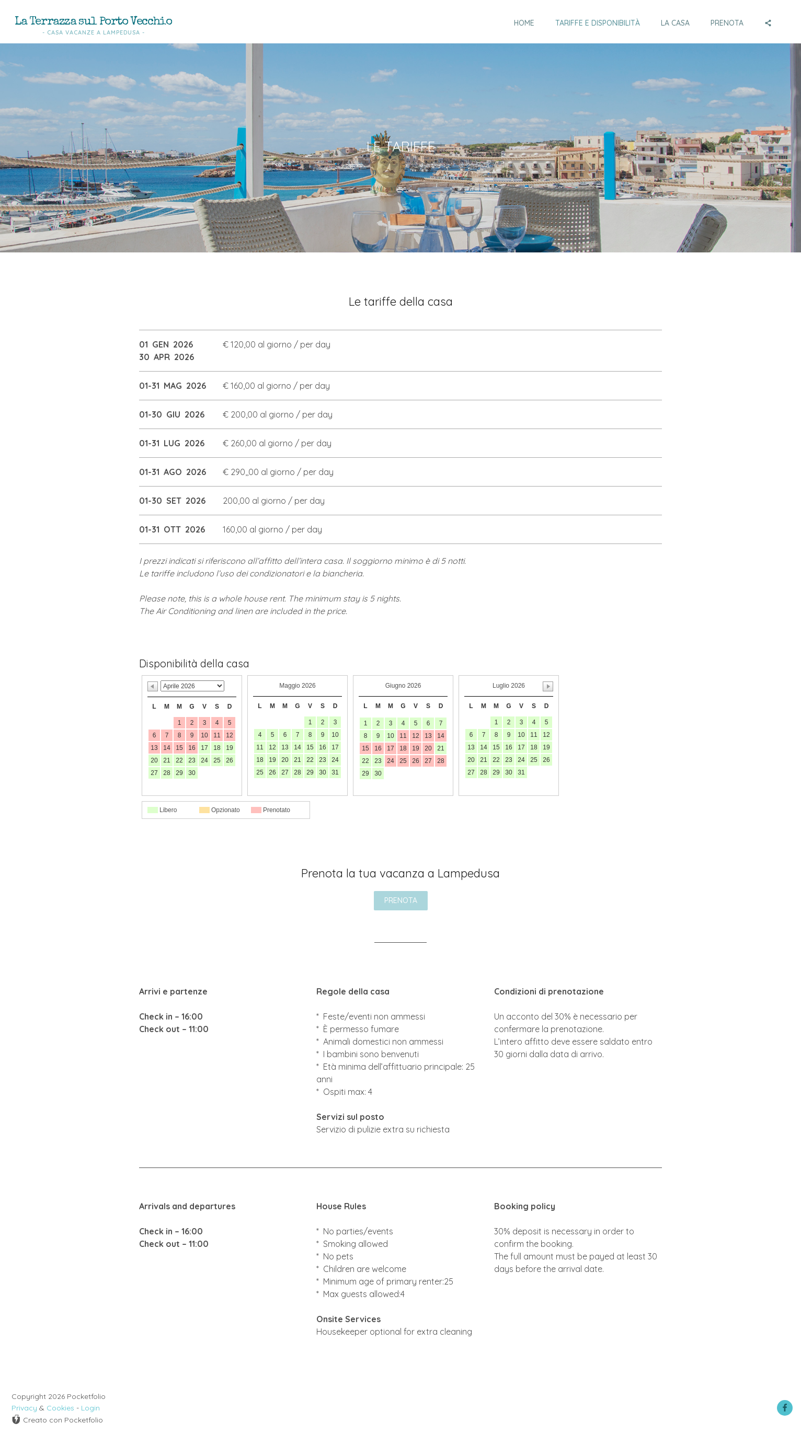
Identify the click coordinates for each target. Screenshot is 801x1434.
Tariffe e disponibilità (597, 23)
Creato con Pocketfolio (57, 1419)
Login (90, 1408)
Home (524, 23)
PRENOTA (400, 900)
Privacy (24, 1408)
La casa (675, 23)
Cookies (60, 1408)
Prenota (727, 23)
